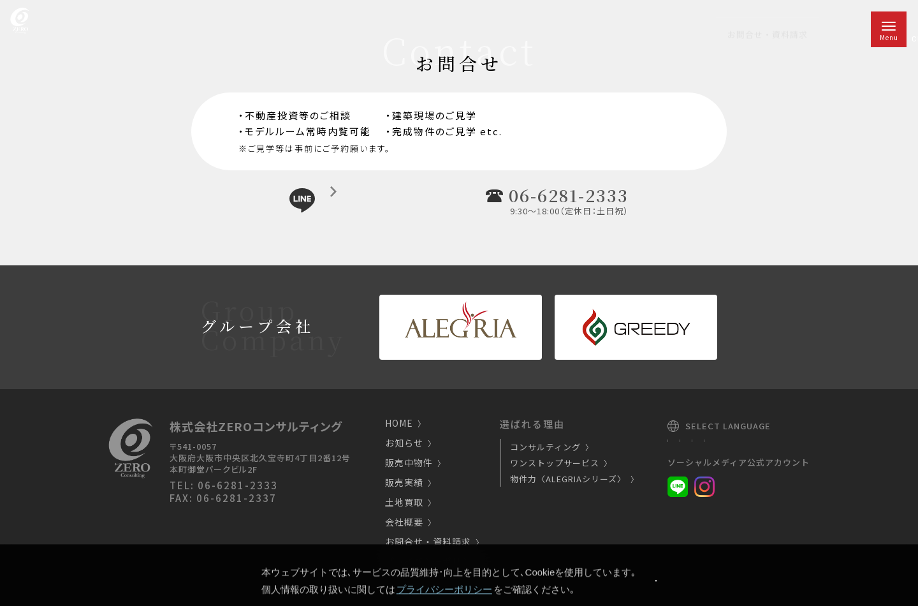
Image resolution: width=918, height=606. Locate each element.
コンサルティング (550, 447)
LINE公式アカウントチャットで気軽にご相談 (371, 199)
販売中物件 (413, 463)
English (740, 445)
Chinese (785, 445)
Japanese (691, 445)
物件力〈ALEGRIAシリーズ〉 (572, 479)
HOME (403, 423)
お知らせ (408, 443)
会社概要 (408, 522)
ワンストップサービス (559, 463)
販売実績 (408, 483)
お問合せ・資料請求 (432, 542)
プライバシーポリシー (437, 562)
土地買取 (408, 503)
